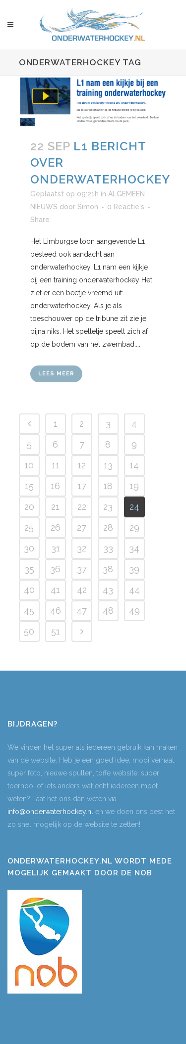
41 (55, 590)
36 (55, 569)
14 (134, 465)
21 (55, 506)
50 (29, 631)
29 (134, 527)
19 (134, 486)
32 (81, 548)
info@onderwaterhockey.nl (50, 812)
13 (108, 465)
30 (29, 548)
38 (108, 569)
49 (134, 610)
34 (134, 548)
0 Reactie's (125, 207)
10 (29, 465)
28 (108, 527)
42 (82, 590)
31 (55, 548)
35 (29, 569)
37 (82, 569)
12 (81, 465)
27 (81, 527)
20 (29, 506)
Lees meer (56, 373)
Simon (87, 207)
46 (55, 610)
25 (29, 527)
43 (108, 590)
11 (56, 465)
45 (29, 610)
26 (56, 527)
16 (55, 486)
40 (29, 590)
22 (81, 506)
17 (81, 486)
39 (134, 569)
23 (108, 506)
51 (55, 631)
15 (29, 486)
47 (81, 610)
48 (108, 610)
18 (108, 486)
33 (108, 548)
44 (134, 590)
